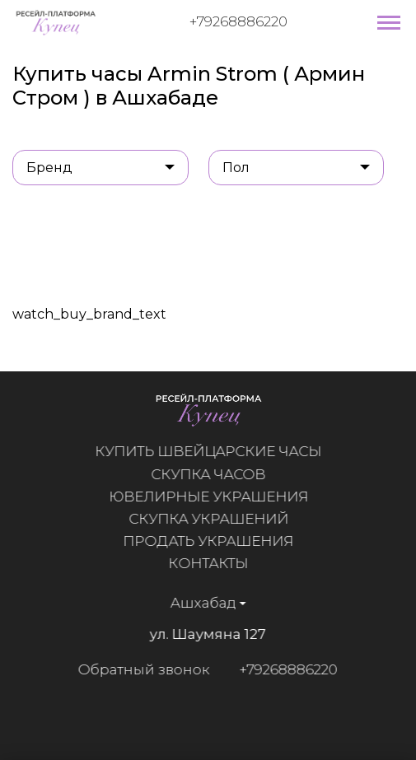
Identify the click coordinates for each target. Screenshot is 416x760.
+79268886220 (238, 21)
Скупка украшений (208, 519)
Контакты (209, 563)
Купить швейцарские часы (209, 451)
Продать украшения (209, 541)
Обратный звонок (143, 669)
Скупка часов (209, 474)
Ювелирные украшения (208, 496)
